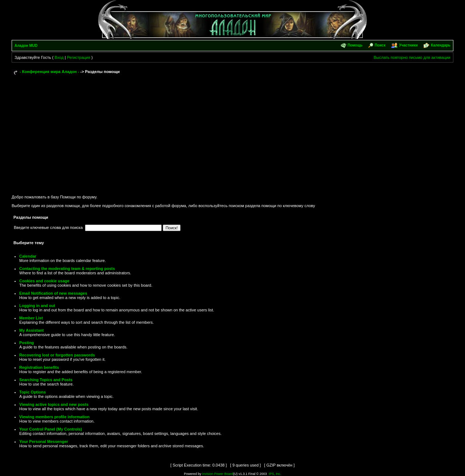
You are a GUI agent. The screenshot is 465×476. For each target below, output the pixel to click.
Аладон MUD (26, 46)
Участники (408, 45)
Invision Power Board (217, 474)
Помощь (355, 45)
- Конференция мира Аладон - (49, 71)
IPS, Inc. (275, 474)
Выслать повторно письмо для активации (411, 57)
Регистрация (78, 57)
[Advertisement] (232, 131)
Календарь (440, 45)
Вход (59, 57)
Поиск (380, 45)
